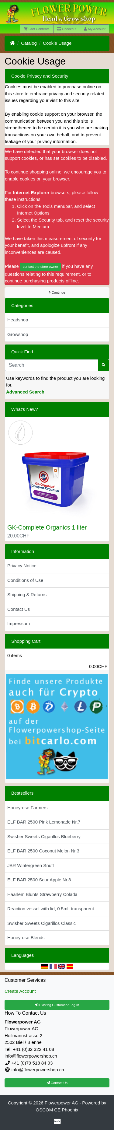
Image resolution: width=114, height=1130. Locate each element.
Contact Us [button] (57, 1083)
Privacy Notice (21, 565)
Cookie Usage (57, 43)
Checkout (66, 29)
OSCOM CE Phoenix (57, 1109)
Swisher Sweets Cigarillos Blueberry (44, 836)
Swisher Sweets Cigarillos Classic (41, 923)
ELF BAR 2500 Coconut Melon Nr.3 (43, 850)
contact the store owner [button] (40, 266)
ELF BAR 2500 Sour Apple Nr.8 (39, 879)
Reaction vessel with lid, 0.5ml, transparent (50, 908)
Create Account (20, 991)
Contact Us (18, 609)
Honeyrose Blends (26, 937)
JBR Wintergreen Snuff (30, 865)
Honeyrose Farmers (27, 807)
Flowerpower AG (61, 1102)
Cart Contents (37, 29)
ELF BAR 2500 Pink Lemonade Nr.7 (43, 821)
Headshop (17, 319)
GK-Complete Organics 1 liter (47, 527)
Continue (57, 292)
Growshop (17, 334)
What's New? (24, 409)
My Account (94, 29)
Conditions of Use (25, 580)
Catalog (29, 43)
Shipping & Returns (27, 594)
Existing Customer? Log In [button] (57, 1005)
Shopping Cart (25, 641)
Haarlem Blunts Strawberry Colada (42, 894)
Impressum (18, 623)
